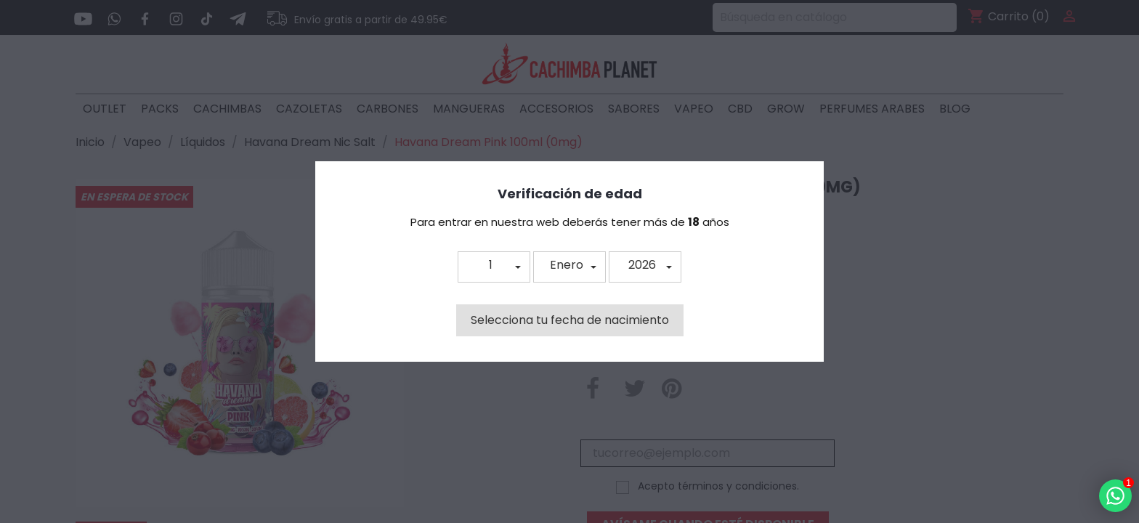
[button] (494, 267)
